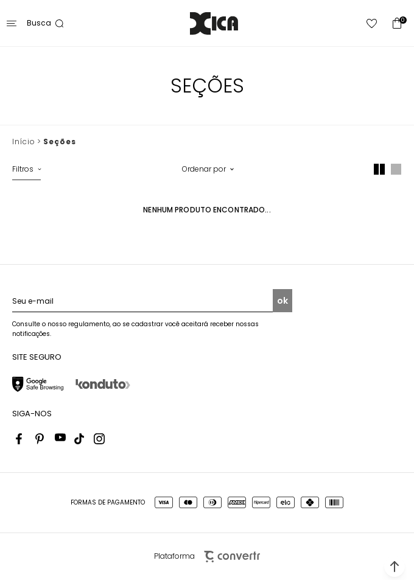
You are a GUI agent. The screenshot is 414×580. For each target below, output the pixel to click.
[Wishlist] (372, 23)
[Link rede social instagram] (99, 439)
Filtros (22, 169)
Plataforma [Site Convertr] (207, 556)
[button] (394, 566)
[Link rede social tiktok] (80, 439)
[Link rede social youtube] (60, 439)
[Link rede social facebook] (21, 439)
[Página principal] (214, 23)
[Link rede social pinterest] (41, 439)
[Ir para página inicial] (23, 141)
